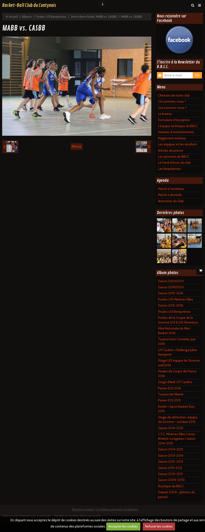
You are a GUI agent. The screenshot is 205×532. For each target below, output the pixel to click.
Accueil (13, 16)
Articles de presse (170, 151)
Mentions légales (83, 509)
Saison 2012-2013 (170, 462)
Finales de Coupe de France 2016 (177, 373)
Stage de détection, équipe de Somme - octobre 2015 (177, 419)
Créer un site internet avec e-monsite (26, 516)
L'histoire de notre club (174, 95)
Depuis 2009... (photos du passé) (176, 494)
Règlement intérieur (172, 138)
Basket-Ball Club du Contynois (29, 5)
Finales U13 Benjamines (51, 16)
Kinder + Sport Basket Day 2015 (176, 409)
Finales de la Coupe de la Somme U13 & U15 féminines (178, 320)
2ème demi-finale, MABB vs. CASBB (94, 16)
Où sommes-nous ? (172, 101)
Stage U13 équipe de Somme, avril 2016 (179, 363)
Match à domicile (170, 195)
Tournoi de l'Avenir (170, 394)
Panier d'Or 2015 (169, 400)
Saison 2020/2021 (171, 281)
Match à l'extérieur (171, 189)
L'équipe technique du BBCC (178, 126)
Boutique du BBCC (171, 486)
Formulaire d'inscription (174, 120)
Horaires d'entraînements (176, 132)
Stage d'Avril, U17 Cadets (175, 382)
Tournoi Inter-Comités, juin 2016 (177, 341)
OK (197, 75)
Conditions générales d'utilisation (117, 509)
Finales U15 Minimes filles (175, 299)
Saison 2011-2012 (170, 468)
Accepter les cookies (123, 526)
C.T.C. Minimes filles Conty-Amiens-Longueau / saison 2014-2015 (177, 438)
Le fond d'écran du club (174, 163)
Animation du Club (171, 201)
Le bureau (165, 114)
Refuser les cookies (159, 526)
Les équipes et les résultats (177, 144)
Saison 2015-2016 (170, 293)
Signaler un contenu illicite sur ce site (77, 516)
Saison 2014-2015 (170, 428)
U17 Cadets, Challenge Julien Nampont (177, 352)
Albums (27, 16)
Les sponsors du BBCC (173, 157)
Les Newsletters (169, 169)
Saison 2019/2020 (171, 287)
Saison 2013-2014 (170, 456)
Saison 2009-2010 (171, 480)
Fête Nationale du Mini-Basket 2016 (174, 331)
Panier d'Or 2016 (169, 388)
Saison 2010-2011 (170, 474)
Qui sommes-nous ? (172, 108)
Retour (76, 146)
